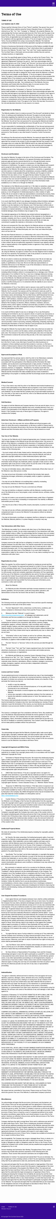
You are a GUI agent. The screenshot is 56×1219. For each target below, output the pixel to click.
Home (3, 1206)
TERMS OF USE (12, 1206)
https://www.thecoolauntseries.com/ (12, 615)
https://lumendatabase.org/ (9, 796)
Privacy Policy (6, 1209)
